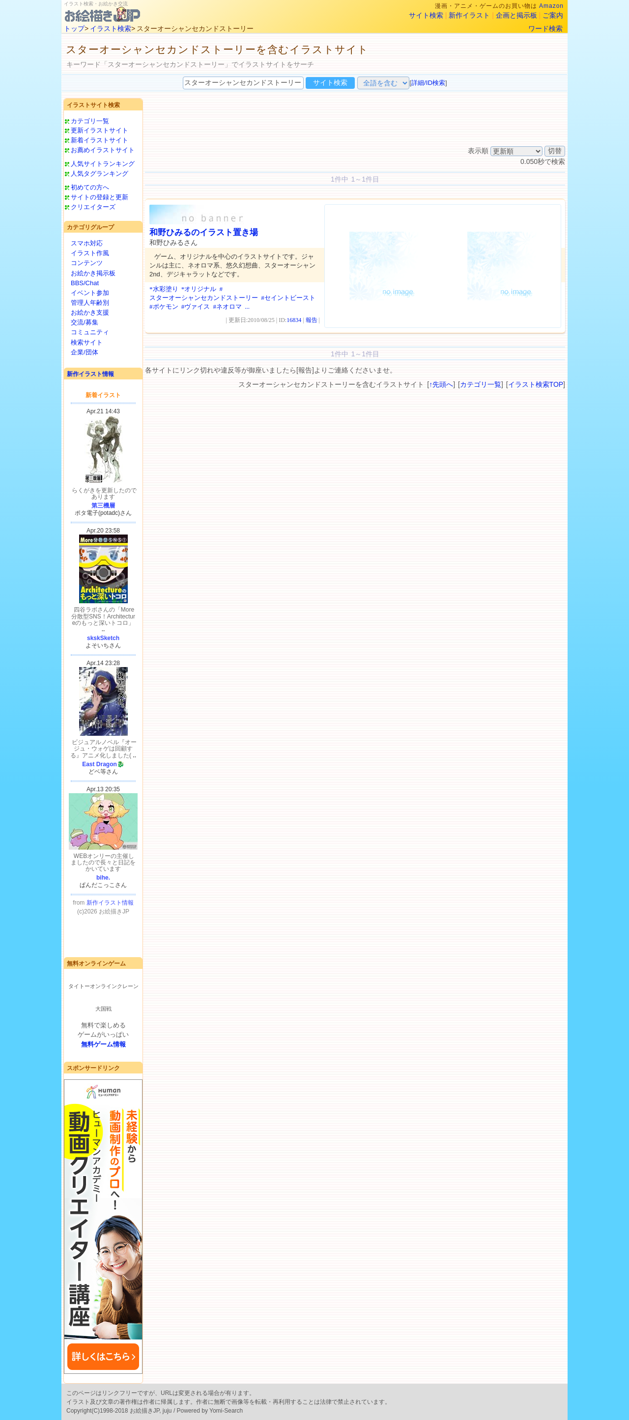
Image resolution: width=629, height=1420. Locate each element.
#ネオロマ (227, 306)
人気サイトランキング (103, 163)
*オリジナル (199, 289)
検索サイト (87, 342)
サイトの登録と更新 (99, 197)
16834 (293, 320)
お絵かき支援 (90, 312)
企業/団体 (84, 352)
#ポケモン (163, 306)
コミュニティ (90, 332)
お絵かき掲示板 (93, 273)
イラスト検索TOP (536, 384)
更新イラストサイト (99, 130)
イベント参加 (90, 292)
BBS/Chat (85, 283)
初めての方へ (90, 187)
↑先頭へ (441, 384)
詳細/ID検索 (428, 82)
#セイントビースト (288, 297)
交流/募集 (84, 322)
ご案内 (553, 15)
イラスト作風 (90, 253)
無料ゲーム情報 (103, 1044)
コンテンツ (87, 263)
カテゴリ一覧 (90, 121)
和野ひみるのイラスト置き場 (203, 232)
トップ (74, 28)
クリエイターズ (93, 207)
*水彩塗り (163, 289)
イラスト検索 (110, 28)
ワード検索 (545, 28)
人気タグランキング (99, 173)
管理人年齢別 (90, 302)
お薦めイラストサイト (103, 150)
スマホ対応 (87, 243)
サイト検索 (426, 15)
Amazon (551, 5)
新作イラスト (469, 15)
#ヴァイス (195, 306)
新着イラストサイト (99, 140)
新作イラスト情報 (90, 374)
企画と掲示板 (516, 15)
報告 (311, 320)
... (247, 306)
